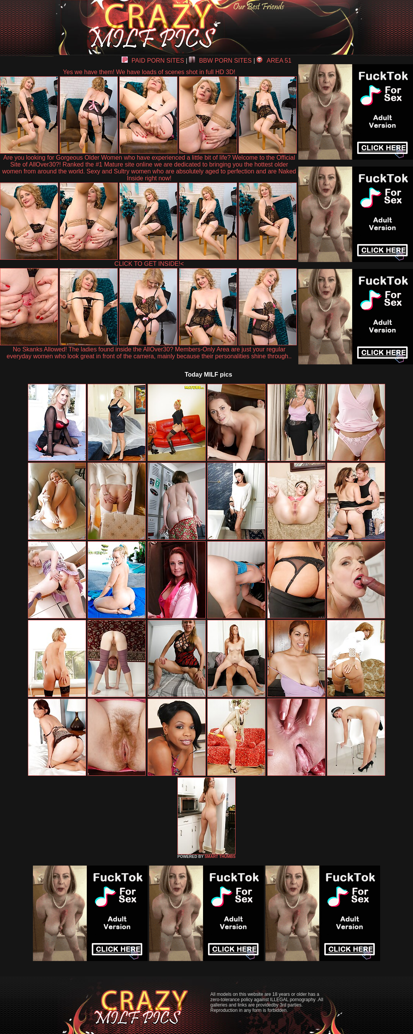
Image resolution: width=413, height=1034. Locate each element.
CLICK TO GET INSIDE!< (149, 264)
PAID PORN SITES (153, 60)
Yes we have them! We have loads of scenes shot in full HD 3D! (149, 72)
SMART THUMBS (220, 856)
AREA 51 (274, 60)
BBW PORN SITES (220, 60)
